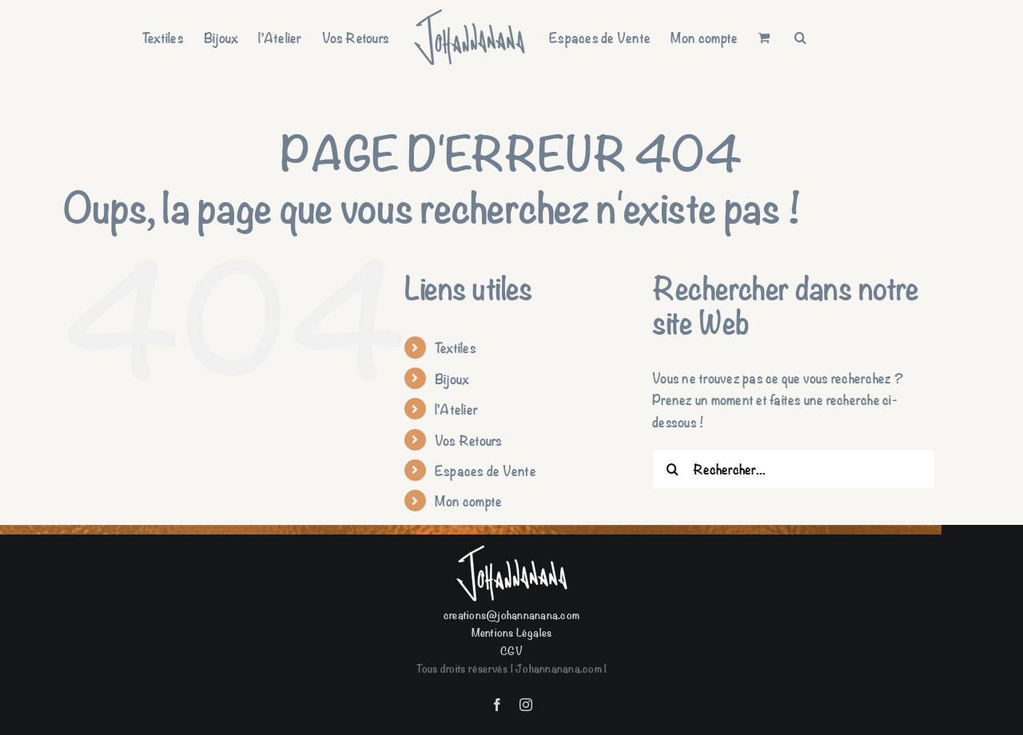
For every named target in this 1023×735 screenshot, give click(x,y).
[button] (800, 37)
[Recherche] (672, 469)
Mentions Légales (512, 631)
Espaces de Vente (485, 470)
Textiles (455, 347)
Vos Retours (469, 440)
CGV (511, 650)
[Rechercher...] (793, 469)
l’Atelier (456, 409)
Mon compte (468, 501)
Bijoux (452, 378)
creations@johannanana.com (511, 614)
